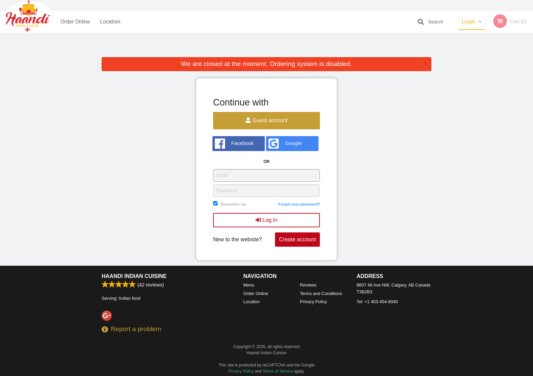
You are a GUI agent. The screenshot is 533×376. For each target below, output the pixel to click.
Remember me (233, 204)
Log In (267, 220)
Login (468, 21)
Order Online (75, 21)
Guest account (266, 120)
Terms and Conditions (321, 293)
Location (110, 21)
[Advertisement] (266, 46)
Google (285, 143)
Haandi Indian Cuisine (134, 276)
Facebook (234, 143)
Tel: (377, 301)
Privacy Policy (313, 301)
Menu (248, 285)
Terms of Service (278, 371)
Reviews (308, 285)
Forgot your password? (299, 204)
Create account (297, 239)
